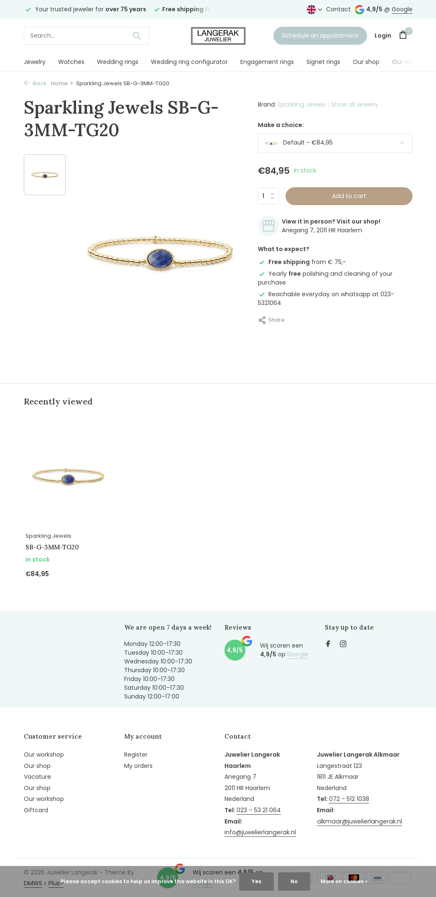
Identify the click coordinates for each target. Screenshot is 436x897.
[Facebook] (328, 644)
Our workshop (412, 62)
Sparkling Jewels (301, 104)
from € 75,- (302, 262)
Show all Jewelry (353, 104)
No (294, 881)
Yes (256, 881)
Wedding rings (117, 62)
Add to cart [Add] (349, 196)
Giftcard (36, 809)
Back (35, 83)
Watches (71, 62)
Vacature (37, 775)
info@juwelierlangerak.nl (259, 831)
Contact (338, 9)
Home (62, 83)
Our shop (366, 62)
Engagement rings (267, 62)
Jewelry (35, 62)
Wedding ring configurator (189, 62)
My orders (138, 764)
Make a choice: (281, 125)
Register (136, 753)
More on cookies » (344, 881)
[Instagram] (343, 644)
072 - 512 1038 (348, 798)
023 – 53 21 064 (259, 809)
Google (402, 9)
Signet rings (323, 62)
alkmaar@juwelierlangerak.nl (357, 820)
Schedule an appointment (320, 35)
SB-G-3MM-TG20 (52, 546)
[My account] (383, 35)
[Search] (86, 36)
